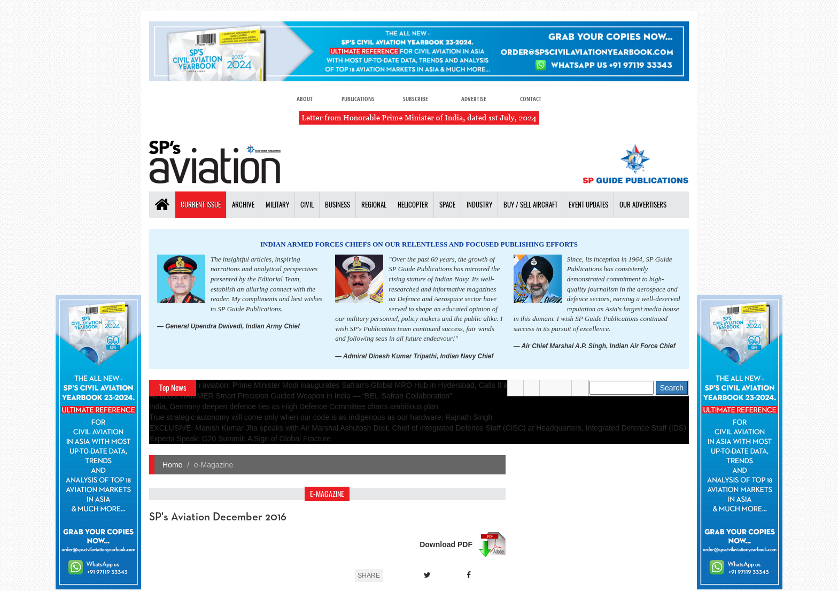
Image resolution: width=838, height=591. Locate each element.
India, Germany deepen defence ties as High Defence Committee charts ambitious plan (293, 406)
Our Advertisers (642, 204)
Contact (531, 99)
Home (172, 464)
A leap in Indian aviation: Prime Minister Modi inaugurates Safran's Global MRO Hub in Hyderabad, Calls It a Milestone (345, 385)
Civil (307, 204)
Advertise (474, 99)
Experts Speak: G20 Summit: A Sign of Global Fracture (240, 438)
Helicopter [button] (413, 204)
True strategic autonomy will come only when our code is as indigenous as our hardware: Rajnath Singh (320, 417)
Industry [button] (479, 204)
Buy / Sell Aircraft (530, 204)
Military (277, 204)
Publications (357, 99)
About (304, 99)
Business (337, 204)
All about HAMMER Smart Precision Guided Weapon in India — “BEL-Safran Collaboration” (300, 396)
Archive (243, 204)
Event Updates (588, 204)
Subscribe (415, 99)
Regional (373, 204)
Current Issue (201, 204)
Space (447, 204)
